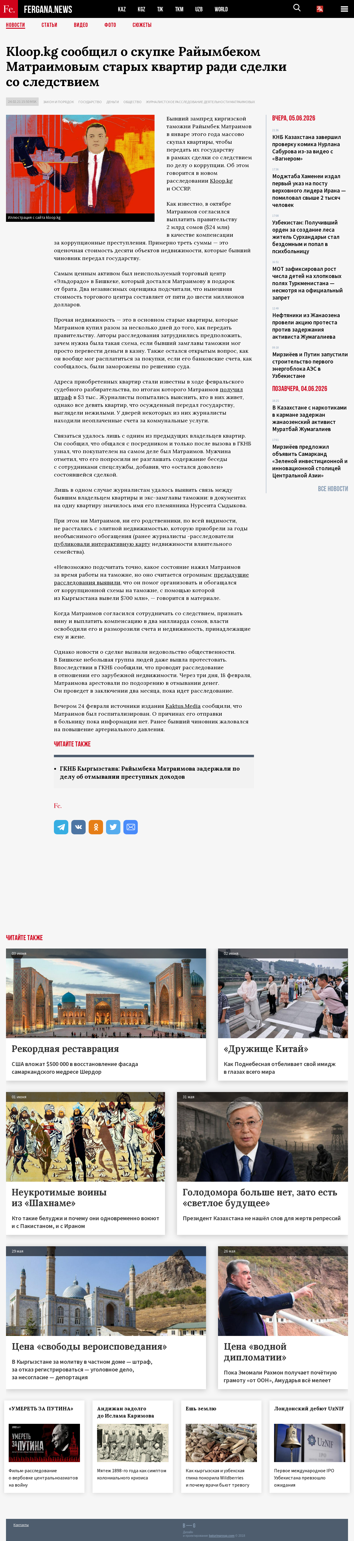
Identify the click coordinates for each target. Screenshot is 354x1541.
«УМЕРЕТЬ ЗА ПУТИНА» (42, 1408)
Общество (132, 102)
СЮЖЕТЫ (142, 25)
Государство (90, 102)
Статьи (50, 25)
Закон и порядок (58, 102)
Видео (81, 25)
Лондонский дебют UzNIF (302, 1412)
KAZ (122, 9)
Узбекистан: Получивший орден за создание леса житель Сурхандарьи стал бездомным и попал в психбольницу (306, 237)
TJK (161, 9)
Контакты (21, 1523)
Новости (15, 25)
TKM (180, 9)
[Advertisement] (177, 889)
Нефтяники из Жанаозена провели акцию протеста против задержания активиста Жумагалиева (306, 325)
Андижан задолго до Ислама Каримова (127, 1412)
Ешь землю (202, 1408)
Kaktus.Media (183, 705)
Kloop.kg (221, 180)
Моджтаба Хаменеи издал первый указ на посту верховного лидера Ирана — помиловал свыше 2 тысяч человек (309, 190)
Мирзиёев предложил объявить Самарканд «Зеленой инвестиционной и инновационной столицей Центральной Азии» (310, 461)
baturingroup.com (222, 1534)
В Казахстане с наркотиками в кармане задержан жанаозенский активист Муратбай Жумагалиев (309, 418)
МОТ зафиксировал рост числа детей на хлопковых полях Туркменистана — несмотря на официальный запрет (307, 283)
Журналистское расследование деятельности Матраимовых (200, 102)
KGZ (142, 9)
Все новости (333, 489)
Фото (110, 25)
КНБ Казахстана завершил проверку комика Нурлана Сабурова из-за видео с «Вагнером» (306, 147)
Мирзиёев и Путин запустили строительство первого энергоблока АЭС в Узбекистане (310, 365)
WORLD (223, 9)
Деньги (112, 102)
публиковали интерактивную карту (102, 543)
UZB (201, 9)
